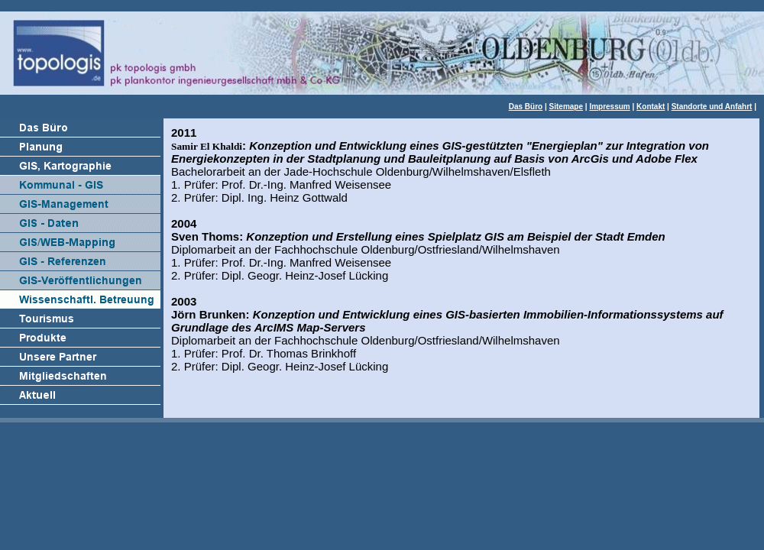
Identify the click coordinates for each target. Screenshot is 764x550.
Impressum (609, 106)
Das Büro (525, 106)
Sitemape (566, 106)
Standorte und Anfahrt (712, 106)
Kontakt (650, 106)
